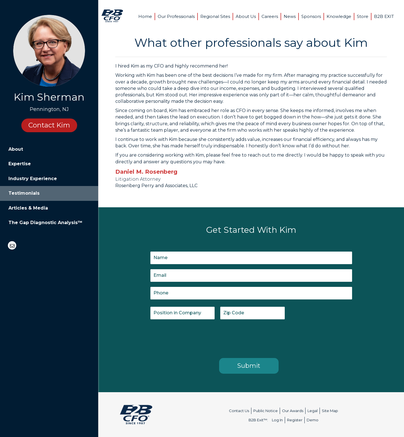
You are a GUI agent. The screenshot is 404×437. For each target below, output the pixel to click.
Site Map (330, 410)
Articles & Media (28, 208)
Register (294, 420)
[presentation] (193, 337)
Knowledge (339, 16)
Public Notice (265, 410)
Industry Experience (32, 178)
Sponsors (311, 16)
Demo (312, 420)
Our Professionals (176, 16)
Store (362, 16)
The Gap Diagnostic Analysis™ (45, 222)
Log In (277, 420)
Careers (269, 16)
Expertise (19, 163)
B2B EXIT (384, 16)
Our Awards (292, 410)
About (15, 149)
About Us (246, 16)
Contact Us (239, 410)
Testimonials (24, 193)
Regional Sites (215, 16)
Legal (312, 410)
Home (145, 16)
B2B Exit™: (258, 420)
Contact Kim (49, 125)
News (290, 16)
